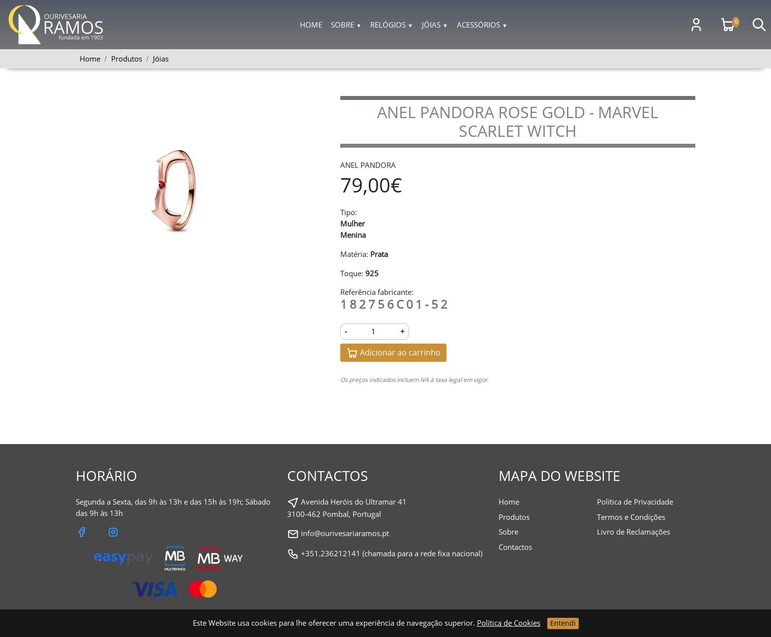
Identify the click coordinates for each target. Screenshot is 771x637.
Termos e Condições (631, 517)
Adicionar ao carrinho (393, 353)
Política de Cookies (508, 623)
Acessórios (482, 25)
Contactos (515, 547)
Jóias (435, 25)
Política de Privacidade (635, 502)
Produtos (514, 517)
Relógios (391, 25)
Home (311, 25)
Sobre (346, 25)
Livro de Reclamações (633, 532)
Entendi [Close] (563, 623)
